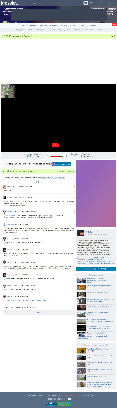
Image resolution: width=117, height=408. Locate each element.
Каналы (32, 25)
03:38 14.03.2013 (26, 224)
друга (106, 234)
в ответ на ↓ (33, 212)
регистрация (39, 3)
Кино (23, 25)
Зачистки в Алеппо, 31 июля (98, 292)
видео (90, 234)
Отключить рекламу (108, 3)
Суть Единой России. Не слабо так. (100, 349)
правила (40, 395)
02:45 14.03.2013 (21, 262)
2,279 (27, 156)
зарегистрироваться (57, 178)
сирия (84, 261)
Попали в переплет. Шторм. (98, 363)
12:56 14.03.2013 (26, 197)
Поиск (99, 30)
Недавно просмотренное (83, 30)
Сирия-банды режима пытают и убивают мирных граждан (26, 300)
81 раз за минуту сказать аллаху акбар (95, 262)
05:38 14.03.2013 (21, 212)
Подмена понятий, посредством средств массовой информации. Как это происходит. (99, 384)
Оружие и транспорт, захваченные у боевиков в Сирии (100, 300)
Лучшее (51, 30)
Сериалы (43, 25)
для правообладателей (69, 395)
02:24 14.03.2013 (21, 275)
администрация (29, 395)
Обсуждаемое (64, 30)
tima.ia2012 (11, 187)
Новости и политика (94, 260)
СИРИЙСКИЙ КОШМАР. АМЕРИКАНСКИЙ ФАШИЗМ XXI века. (98, 280)
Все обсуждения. (11, 171)
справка (48, 395)
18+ (96, 3)
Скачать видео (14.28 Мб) (96, 269)
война (89, 261)
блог (91, 395)
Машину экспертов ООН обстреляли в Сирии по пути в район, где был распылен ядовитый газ (93, 335)
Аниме (64, 25)
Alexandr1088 (10, 216)
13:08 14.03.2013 (25, 187)
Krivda (9, 212)
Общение (92, 25)
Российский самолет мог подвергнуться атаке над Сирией (100, 320)
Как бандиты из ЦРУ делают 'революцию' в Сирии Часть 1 (98, 327)
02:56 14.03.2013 (21, 239)
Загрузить (19, 30)
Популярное (40, 30)
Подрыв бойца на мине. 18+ (98, 369)
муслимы (106, 261)
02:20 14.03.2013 (21, 286)
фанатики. (110, 263)
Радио (73, 25)
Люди (81, 25)
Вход (24, 3)
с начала (62, 171)
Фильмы (54, 25)
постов (99, 234)
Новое (29, 30)
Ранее (38, 312)
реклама (55, 395)
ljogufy (88, 232)
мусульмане (97, 261)
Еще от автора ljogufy (96, 345)
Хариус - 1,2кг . (93, 376)
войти (43, 178)
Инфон (63, 399)
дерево (71, 171)
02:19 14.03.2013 (21, 296)
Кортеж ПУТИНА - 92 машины (98, 356)
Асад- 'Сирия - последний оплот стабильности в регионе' (99, 307)
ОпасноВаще (12, 197)
